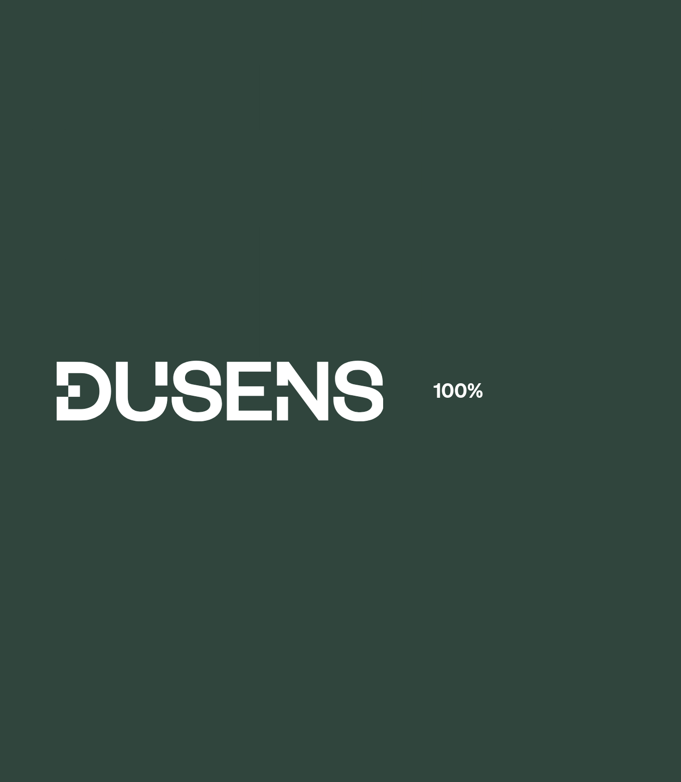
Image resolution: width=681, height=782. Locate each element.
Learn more (441, 11)
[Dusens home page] (340, 46)
